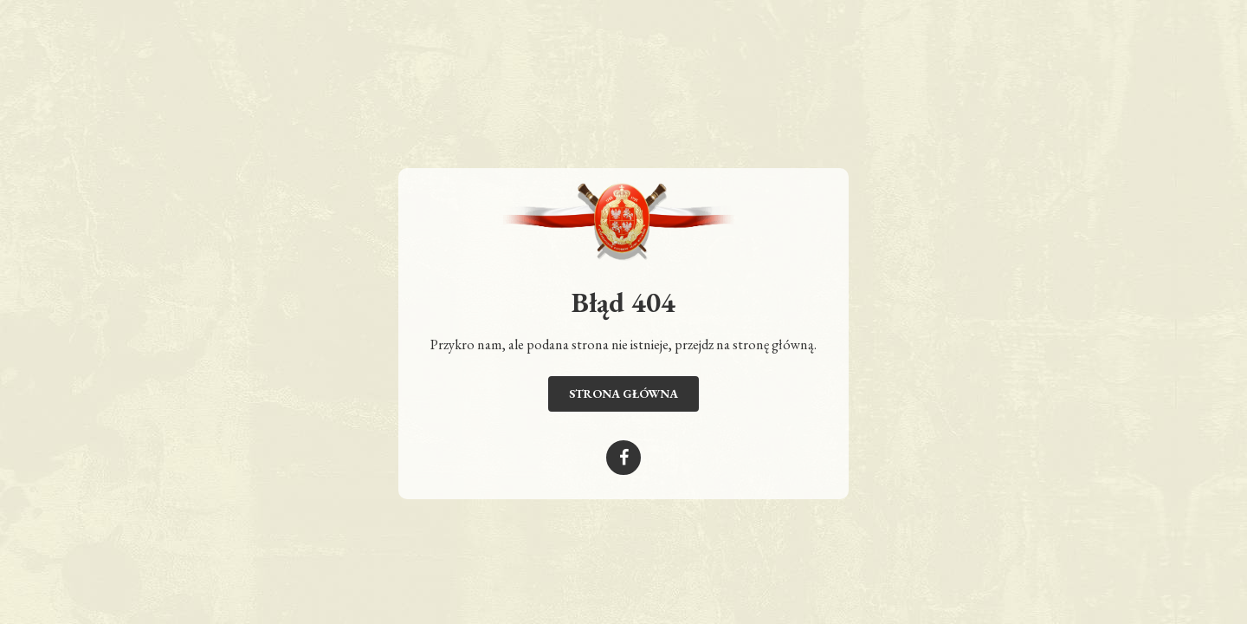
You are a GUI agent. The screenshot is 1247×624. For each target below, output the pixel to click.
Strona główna (623, 393)
